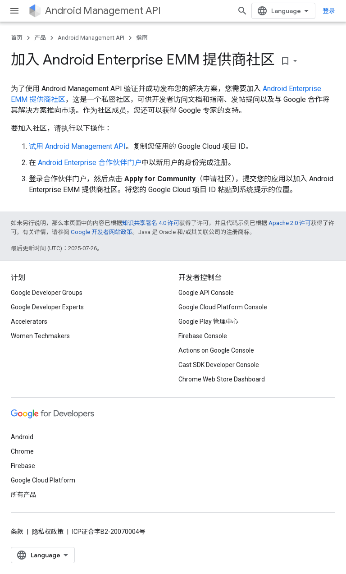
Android (22, 437)
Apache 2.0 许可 (290, 223)
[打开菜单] (14, 11)
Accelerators (29, 321)
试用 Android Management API (77, 146)
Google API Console (206, 292)
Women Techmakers (40, 336)
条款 (17, 531)
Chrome (22, 451)
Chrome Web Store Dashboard (221, 379)
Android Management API (103, 11)
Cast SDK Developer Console (218, 364)
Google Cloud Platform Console (222, 307)
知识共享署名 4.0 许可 (150, 223)
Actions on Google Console (216, 350)
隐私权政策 (48, 531)
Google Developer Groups (46, 292)
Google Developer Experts (47, 307)
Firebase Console (202, 336)
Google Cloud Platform (43, 480)
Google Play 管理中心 (208, 321)
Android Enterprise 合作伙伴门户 (89, 162)
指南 (142, 37)
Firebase (23, 465)
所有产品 (23, 494)
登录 (329, 10)
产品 (40, 37)
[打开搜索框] (242, 10)
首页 (17, 37)
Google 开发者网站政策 (101, 232)
